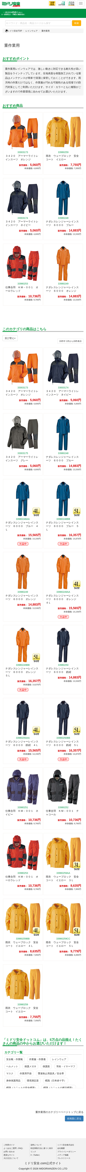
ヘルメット (12, 1066)
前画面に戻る (74, 1118)
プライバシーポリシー (66, 1152)
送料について (36, 1145)
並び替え (10, 338)
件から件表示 (70, 341)
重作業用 (45, 31)
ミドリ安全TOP (13, 31)
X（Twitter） (36, 1155)
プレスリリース (63, 1158)
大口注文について (11, 1158)
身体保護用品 (13, 1080)
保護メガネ (30, 1066)
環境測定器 (33, 1080)
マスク (9, 1073)
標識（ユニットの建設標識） (58, 1087)
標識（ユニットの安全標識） (21, 1087)
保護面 (46, 1066)
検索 (76, 23)
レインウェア (31, 31)
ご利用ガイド (9, 1145)
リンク (33, 1152)
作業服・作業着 (37, 1059)
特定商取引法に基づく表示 (42, 1148)
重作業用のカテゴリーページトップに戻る (59, 1112)
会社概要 (61, 1148)
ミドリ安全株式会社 (65, 1145)
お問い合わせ (9, 1152)
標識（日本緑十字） (55, 1080)
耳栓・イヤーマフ (65, 1066)
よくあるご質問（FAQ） (14, 1148)
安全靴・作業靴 (14, 1059)
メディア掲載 (62, 1155)
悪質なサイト (9, 1155)
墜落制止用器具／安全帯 (51, 1073)
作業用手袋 (26, 1073)
